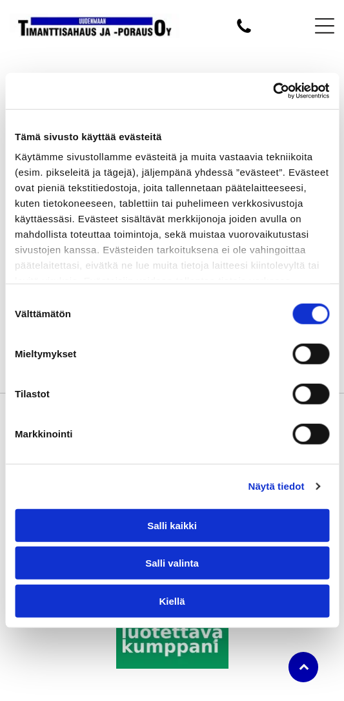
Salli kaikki (172, 525)
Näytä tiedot (276, 486)
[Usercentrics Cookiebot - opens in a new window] (272, 91)
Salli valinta (172, 563)
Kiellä (172, 601)
